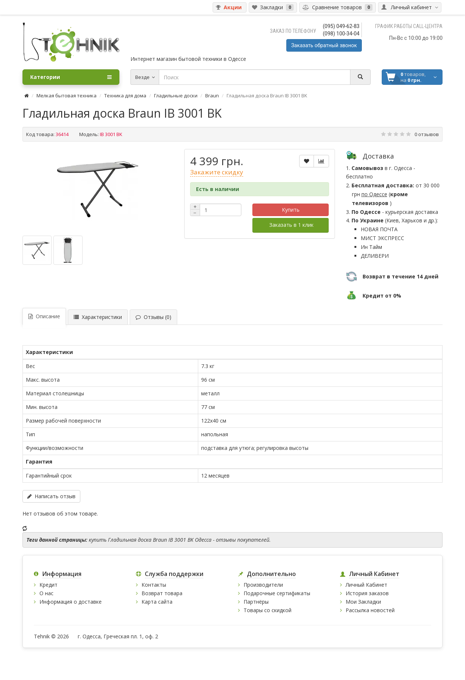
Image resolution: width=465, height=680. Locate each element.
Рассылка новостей (370, 610)
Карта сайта (156, 601)
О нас (46, 593)
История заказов (367, 593)
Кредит (48, 584)
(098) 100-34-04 (341, 34)
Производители (263, 584)
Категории (71, 77)
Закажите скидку (216, 172)
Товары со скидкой (267, 610)
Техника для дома (125, 95)
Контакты (153, 584)
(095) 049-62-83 (341, 26)
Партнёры (256, 601)
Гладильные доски (175, 95)
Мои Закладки (363, 601)
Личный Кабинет (366, 584)
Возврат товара (161, 593)
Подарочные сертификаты (277, 593)
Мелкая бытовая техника (66, 95)
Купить (291, 209)
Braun (212, 95)
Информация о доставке (70, 601)
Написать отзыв (51, 496)
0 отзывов (427, 134)
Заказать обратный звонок (324, 45)
